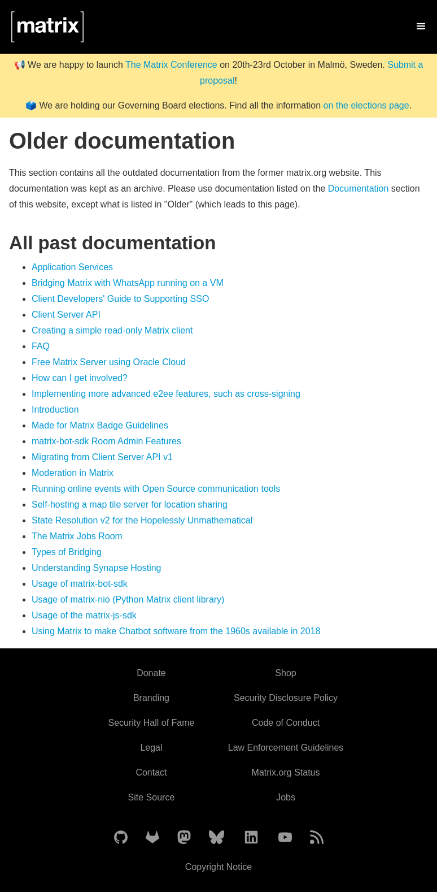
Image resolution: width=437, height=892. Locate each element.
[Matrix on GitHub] (121, 838)
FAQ (41, 346)
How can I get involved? (80, 378)
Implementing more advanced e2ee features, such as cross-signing (166, 394)
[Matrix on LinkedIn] (251, 838)
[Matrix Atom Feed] (317, 838)
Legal (151, 747)
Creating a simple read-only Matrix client (112, 330)
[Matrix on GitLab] (152, 838)
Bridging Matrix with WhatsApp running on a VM (128, 283)
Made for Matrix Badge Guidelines (100, 425)
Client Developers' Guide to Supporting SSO (120, 299)
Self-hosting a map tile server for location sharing (130, 504)
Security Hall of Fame (151, 723)
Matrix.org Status (286, 772)
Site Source (151, 797)
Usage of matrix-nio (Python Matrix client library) (128, 599)
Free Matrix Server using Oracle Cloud (109, 362)
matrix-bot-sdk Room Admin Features (106, 441)
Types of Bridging (67, 552)
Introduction (55, 409)
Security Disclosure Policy (286, 698)
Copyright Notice (218, 867)
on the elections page (366, 105)
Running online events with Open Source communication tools (156, 488)
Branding (151, 698)
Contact (151, 772)
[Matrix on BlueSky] (216, 838)
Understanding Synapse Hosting (96, 568)
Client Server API (66, 314)
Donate (151, 673)
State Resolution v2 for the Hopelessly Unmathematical (142, 520)
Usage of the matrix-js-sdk (84, 615)
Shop (285, 673)
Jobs (285, 797)
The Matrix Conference (171, 65)
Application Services (72, 267)
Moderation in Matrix (72, 473)
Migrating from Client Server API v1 (102, 457)
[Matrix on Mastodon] (184, 838)
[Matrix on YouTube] (285, 838)
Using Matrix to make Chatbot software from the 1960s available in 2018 (176, 631)
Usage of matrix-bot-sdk (80, 583)
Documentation (358, 188)
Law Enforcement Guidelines (286, 747)
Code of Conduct (286, 723)
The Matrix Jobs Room (77, 536)
